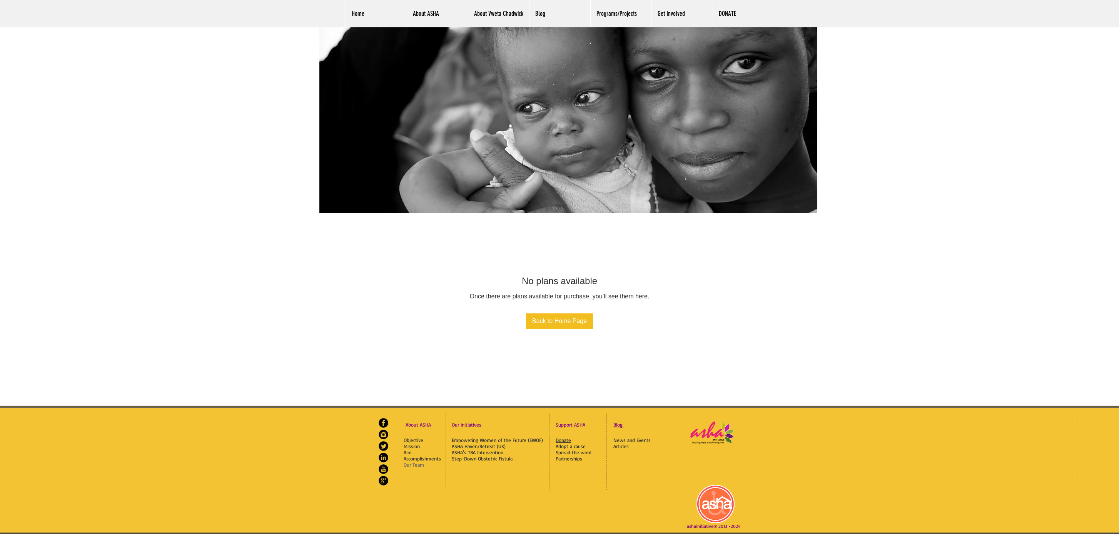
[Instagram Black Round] (383, 434)
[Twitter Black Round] (383, 446)
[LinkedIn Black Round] (383, 457)
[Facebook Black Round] (383, 423)
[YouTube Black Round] (383, 469)
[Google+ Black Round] (383, 480)
